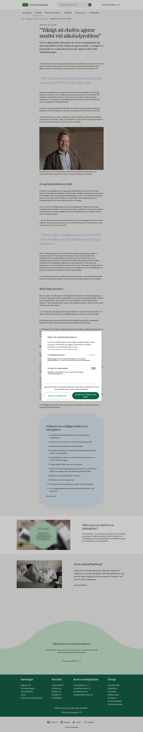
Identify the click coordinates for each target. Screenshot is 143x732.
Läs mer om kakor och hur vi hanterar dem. (62, 349)
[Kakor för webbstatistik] (57, 368)
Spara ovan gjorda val (57, 396)
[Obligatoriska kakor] (56, 355)
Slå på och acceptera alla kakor (85, 395)
